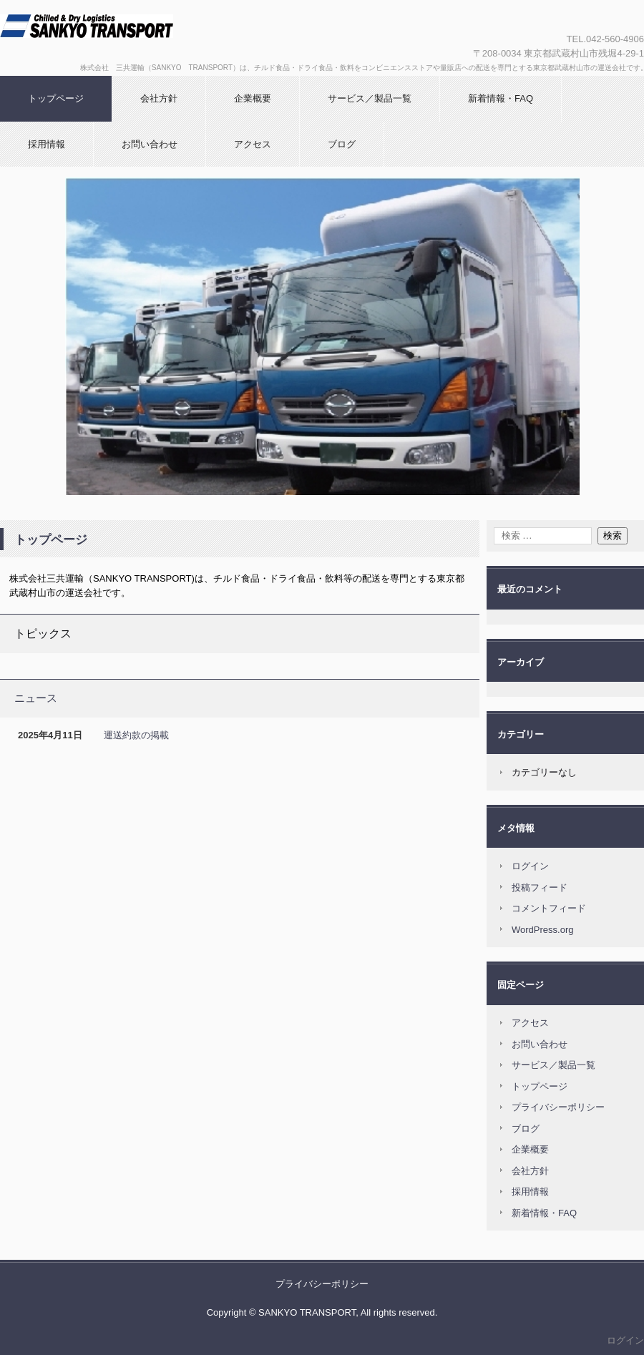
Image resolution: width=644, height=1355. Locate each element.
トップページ (56, 98)
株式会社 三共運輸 (154, 38)
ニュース (35, 698)
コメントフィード (549, 908)
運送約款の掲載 (136, 735)
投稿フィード (539, 887)
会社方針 (158, 98)
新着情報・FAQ (500, 98)
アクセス (252, 144)
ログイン (530, 866)
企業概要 (252, 98)
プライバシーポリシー (558, 1107)
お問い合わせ (149, 144)
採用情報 (46, 144)
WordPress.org (542, 929)
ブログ (342, 144)
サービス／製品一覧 (369, 98)
